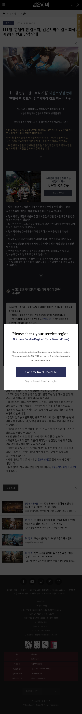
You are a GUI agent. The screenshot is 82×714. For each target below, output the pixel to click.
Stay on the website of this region (41, 381)
